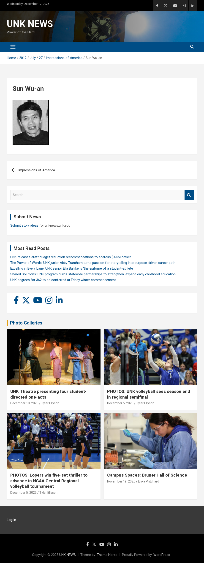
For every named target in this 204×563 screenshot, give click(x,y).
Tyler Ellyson (50, 403)
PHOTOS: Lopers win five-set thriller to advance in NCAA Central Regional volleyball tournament (48, 480)
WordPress (161, 555)
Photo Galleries (26, 323)
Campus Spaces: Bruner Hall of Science (147, 475)
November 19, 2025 (121, 481)
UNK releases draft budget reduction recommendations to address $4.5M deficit (70, 257)
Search (189, 195)
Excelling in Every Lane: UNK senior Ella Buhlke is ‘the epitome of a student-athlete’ (71, 268)
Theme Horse (107, 555)
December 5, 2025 (120, 403)
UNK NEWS (30, 24)
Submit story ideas (24, 225)
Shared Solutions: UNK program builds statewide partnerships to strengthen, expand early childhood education (93, 274)
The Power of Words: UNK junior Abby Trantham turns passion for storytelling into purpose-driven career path (92, 263)
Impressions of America (36, 170)
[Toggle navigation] (13, 47)
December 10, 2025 (24, 403)
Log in (11, 520)
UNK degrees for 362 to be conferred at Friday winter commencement (63, 280)
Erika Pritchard (148, 481)
